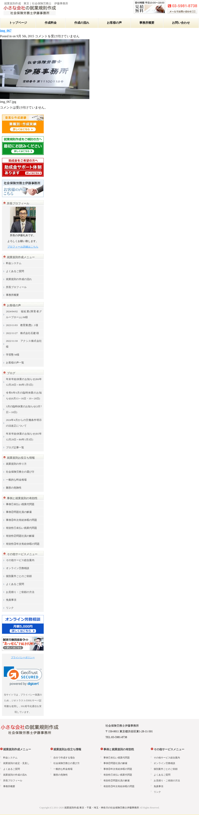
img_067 (6, 30)
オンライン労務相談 (17, 568)
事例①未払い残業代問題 (20, 504)
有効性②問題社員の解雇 (20, 535)
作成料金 (51, 22)
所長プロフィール (16, 287)
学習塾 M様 (12, 354)
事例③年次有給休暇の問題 (21, 519)
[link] (23, 676)
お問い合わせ (181, 22)
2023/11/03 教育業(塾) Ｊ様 (22, 325)
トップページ (18, 22)
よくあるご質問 (15, 271)
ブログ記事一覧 (15, 447)
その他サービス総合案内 (20, 560)
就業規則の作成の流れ (19, 279)
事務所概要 (146, 22)
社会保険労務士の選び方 (20, 471)
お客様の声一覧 (15, 362)
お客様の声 (114, 22)
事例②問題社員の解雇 (19, 511)
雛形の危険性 (13, 487)
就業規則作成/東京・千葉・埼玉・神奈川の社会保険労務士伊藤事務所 (101, 807)
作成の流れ (81, 22)
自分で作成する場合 (64, 757)
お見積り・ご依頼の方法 (20, 592)
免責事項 (11, 599)
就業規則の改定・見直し (16, 763)
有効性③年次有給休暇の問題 (23, 543)
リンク (10, 607)
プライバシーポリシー (23, 657)
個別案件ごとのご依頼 (19, 576)
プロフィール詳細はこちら (22, 246)
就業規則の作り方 (16, 463)
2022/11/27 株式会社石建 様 (22, 333)
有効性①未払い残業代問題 (21, 527)
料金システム (13, 263)
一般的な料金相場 (16, 479)
